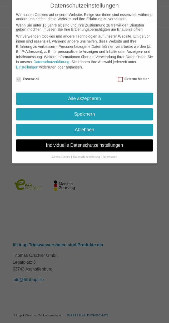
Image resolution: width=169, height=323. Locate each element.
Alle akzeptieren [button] (84, 90)
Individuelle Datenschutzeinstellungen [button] (84, 137)
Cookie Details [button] (61, 148)
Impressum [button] (110, 148)
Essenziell (27, 71)
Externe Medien (134, 71)
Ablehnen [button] (84, 121)
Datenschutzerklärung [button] (87, 148)
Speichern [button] (84, 106)
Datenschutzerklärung (51, 54)
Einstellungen (27, 59)
